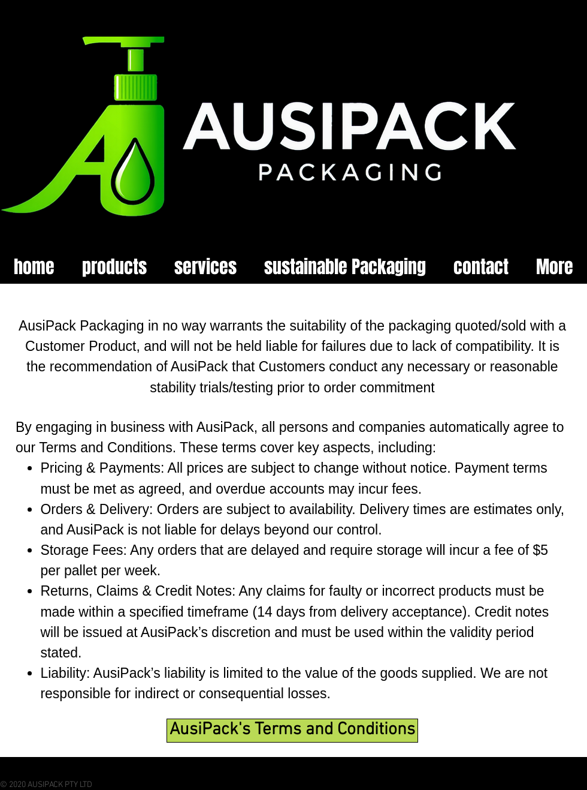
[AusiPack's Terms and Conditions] (292, 731)
